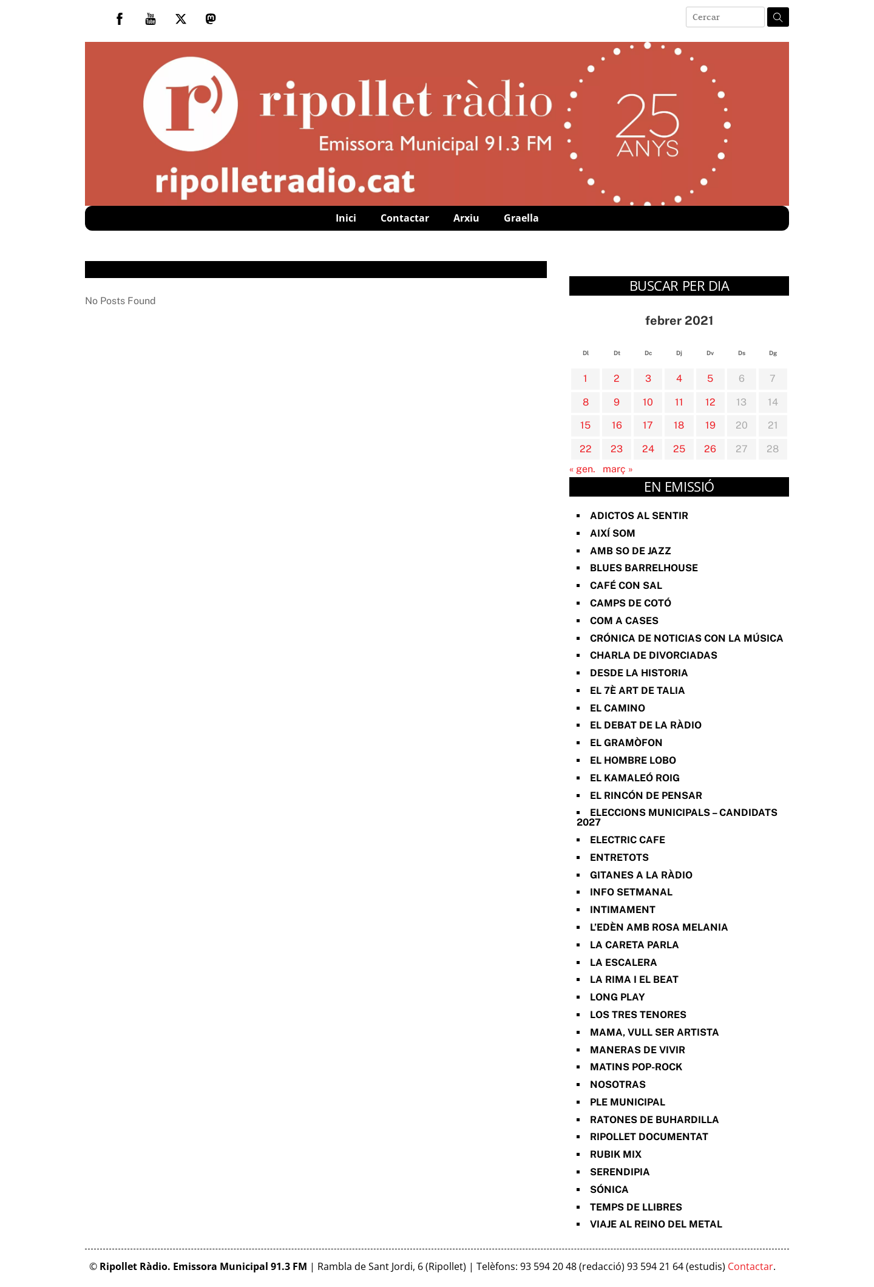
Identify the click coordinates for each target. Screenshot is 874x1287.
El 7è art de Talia (637, 690)
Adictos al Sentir (639, 515)
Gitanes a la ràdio (641, 875)
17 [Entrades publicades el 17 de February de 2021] (648, 425)
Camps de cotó (630, 603)
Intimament (623, 909)
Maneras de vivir (637, 1050)
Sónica (609, 1189)
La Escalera (623, 962)
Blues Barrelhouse (644, 568)
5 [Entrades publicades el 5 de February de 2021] (710, 378)
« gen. (582, 469)
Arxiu (466, 218)
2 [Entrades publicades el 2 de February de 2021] (617, 378)
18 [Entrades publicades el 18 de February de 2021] (679, 425)
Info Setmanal (631, 892)
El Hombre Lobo (633, 760)
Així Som (612, 533)
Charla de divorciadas (653, 655)
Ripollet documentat (649, 1137)
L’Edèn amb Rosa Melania (659, 927)
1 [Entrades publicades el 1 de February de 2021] (585, 378)
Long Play (617, 997)
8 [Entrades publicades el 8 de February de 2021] (586, 402)
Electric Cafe (627, 840)
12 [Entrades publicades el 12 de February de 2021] (710, 402)
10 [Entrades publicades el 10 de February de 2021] (648, 402)
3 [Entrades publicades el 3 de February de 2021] (648, 378)
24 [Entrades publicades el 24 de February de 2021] (648, 449)
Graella (521, 218)
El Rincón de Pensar (646, 795)
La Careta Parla (634, 945)
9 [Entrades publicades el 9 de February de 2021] (617, 402)
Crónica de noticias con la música (687, 638)
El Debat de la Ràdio (646, 725)
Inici (346, 218)
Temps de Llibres (636, 1207)
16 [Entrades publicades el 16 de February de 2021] (617, 425)
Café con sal (626, 585)
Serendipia (620, 1172)
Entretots (619, 857)
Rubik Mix (616, 1154)
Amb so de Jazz (630, 551)
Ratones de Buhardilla (654, 1120)
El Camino (617, 708)
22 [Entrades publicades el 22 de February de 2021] (586, 449)
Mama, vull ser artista (654, 1032)
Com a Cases (624, 621)
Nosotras (618, 1084)
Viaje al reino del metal (656, 1224)
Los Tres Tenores (638, 1014)
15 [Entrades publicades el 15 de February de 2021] (585, 425)
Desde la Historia (639, 673)
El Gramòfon (626, 743)
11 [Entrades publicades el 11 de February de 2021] (679, 402)
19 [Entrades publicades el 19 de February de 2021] (710, 425)
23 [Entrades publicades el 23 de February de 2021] (617, 449)
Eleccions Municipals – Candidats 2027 (677, 817)
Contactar (405, 218)
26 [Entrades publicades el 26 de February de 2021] (710, 449)
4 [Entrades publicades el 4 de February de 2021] (679, 378)
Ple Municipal (627, 1102)
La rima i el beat (634, 979)
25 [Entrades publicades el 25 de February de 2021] (679, 449)
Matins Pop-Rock (636, 1067)
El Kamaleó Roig (635, 778)
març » (618, 469)
